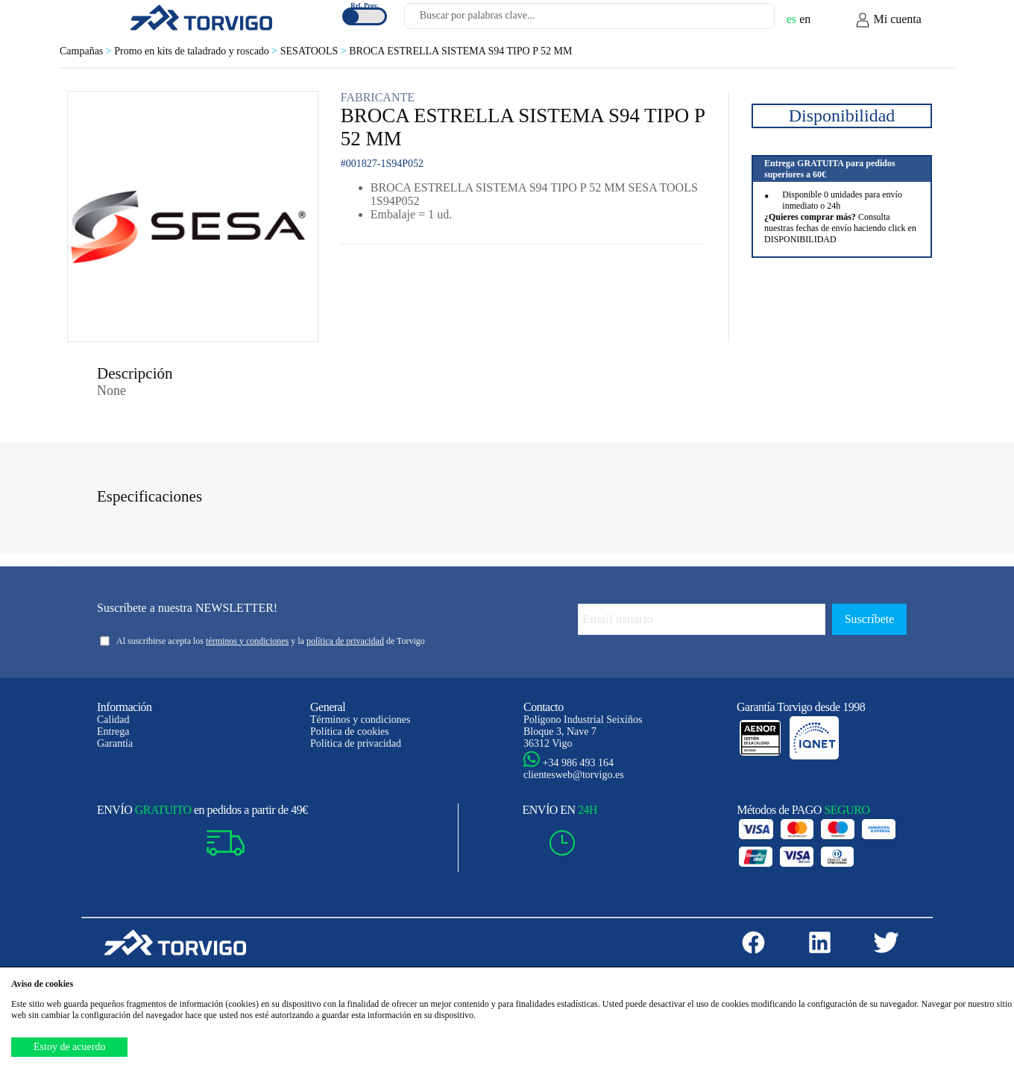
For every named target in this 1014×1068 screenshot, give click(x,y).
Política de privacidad (355, 743)
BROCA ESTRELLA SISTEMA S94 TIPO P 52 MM (460, 51)
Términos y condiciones (360, 719)
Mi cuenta (888, 20)
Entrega (113, 731)
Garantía (115, 743)
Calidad (113, 719)
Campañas (87, 51)
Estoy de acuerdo (69, 1046)
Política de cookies (349, 731)
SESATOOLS (314, 51)
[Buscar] (745, 20)
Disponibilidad (842, 115)
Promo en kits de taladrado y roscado (197, 51)
